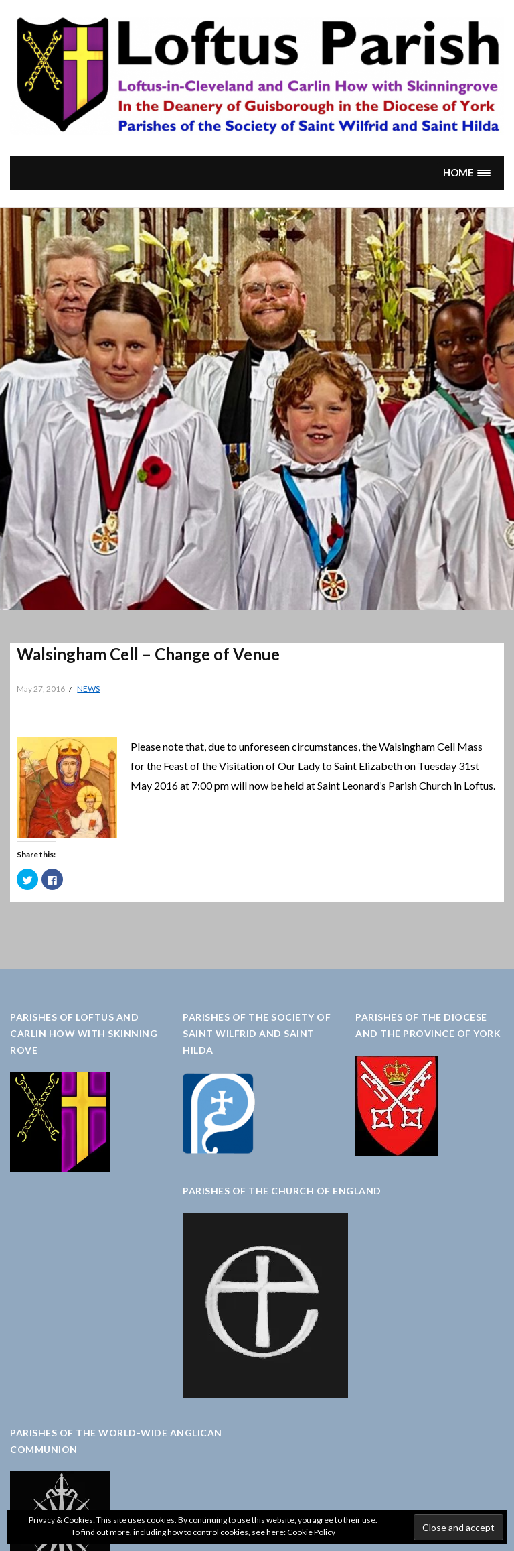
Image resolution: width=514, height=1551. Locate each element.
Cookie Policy (311, 1532)
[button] (467, 172)
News (88, 689)
